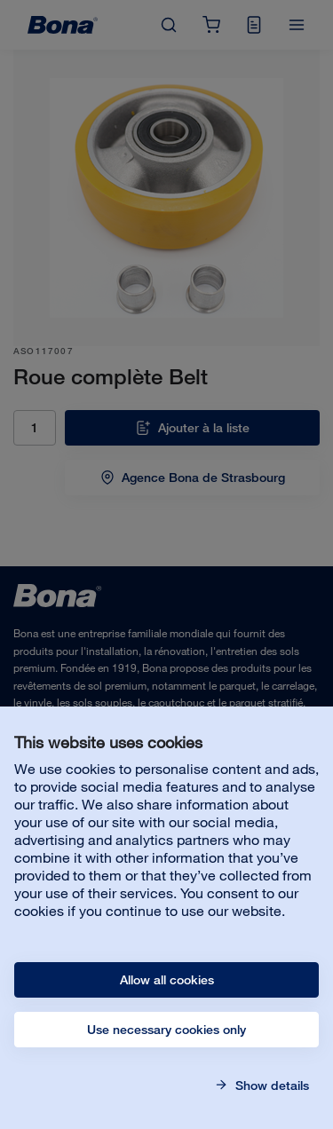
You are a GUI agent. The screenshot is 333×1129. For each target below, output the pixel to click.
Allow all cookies (167, 980)
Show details (270, 1085)
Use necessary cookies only (166, 1030)
